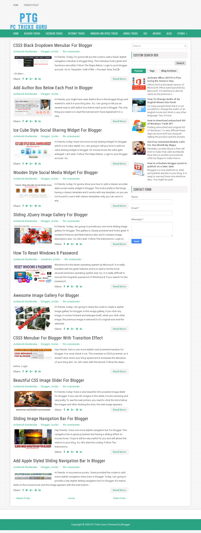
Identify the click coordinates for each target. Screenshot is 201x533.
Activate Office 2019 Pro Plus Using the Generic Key (164, 79)
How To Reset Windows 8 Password (45, 253)
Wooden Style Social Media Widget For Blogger (55, 172)
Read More (119, 78)
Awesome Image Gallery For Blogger (46, 295)
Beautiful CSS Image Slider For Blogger (48, 380)
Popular (138, 71)
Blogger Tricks (32, 33)
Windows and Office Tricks (104, 33)
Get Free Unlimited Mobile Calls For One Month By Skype (166, 143)
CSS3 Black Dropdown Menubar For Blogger (52, 45)
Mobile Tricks (131, 33)
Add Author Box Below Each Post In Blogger (53, 87)
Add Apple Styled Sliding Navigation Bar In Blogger (59, 460)
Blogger (125, 524)
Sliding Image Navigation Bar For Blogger (50, 418)
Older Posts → (121, 498)
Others (183, 32)
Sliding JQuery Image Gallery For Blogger (50, 214)
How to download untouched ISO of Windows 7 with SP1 (166, 122)
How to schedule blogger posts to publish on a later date (167, 165)
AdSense (157, 33)
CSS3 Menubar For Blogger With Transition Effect (58, 338)
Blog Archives (168, 71)
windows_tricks (50, 259)
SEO (145, 33)
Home (15, 5)
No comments (71, 51)
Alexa (169, 33)
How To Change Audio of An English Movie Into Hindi (163, 101)
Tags (152, 71)
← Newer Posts (21, 498)
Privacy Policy (31, 5)
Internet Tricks (76, 33)
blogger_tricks (49, 51)
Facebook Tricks (54, 33)
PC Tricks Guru (98, 524)
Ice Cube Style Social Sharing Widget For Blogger (57, 130)
